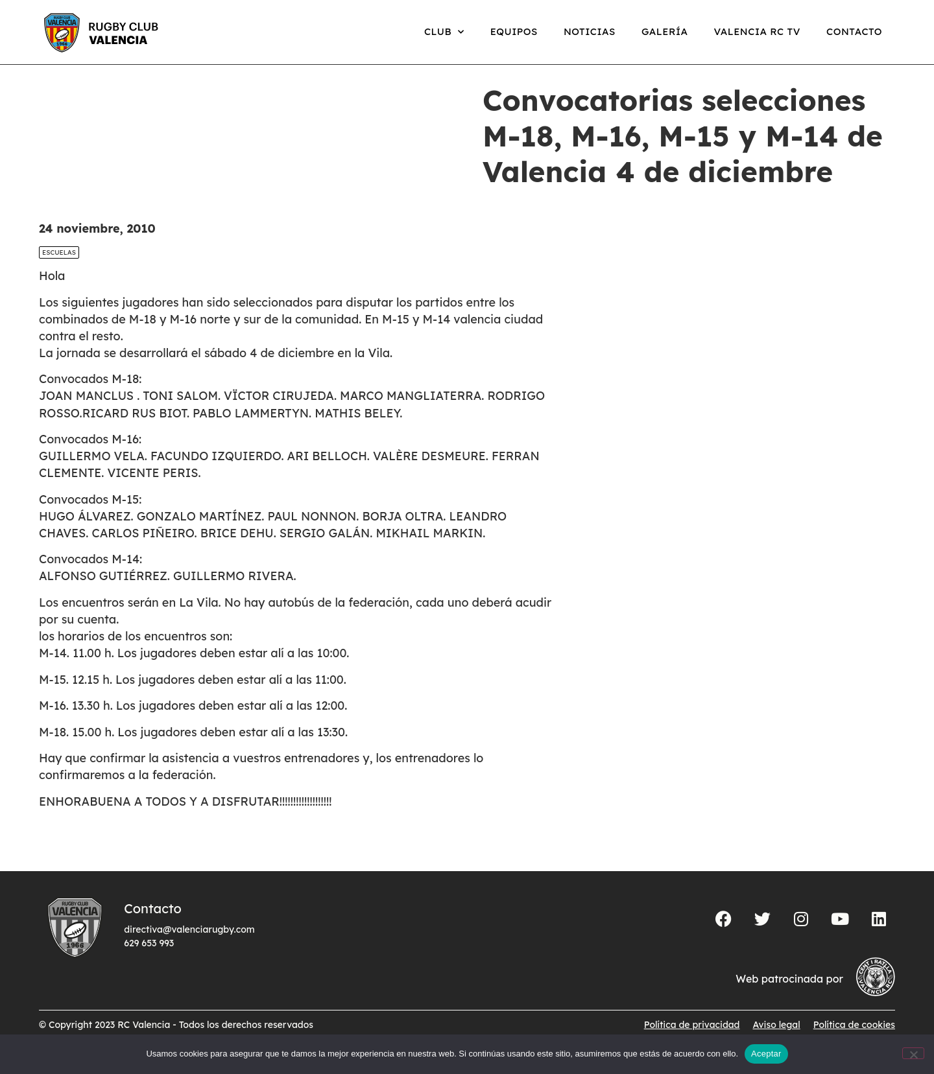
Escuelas (59, 266)
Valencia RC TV (757, 31)
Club (444, 32)
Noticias (590, 31)
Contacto (854, 31)
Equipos (514, 31)
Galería (664, 31)
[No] (913, 1053)
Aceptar (766, 1053)
